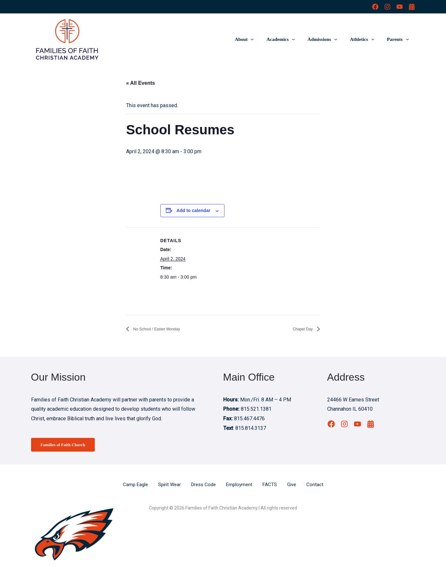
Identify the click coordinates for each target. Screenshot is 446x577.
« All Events (140, 83)
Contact (319, 485)
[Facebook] (375, 6)
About (258, 39)
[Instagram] (387, 6)
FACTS (272, 485)
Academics (292, 39)
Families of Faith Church (66, 445)
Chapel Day (300, 329)
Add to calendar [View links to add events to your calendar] (193, 210)
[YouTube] (399, 6)
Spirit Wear (167, 485)
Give (296, 485)
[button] (265, 39)
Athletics (367, 39)
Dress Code (203, 485)
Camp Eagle (131, 485)
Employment (241, 485)
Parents (399, 39)
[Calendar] (411, 6)
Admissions (330, 39)
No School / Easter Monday (164, 329)
